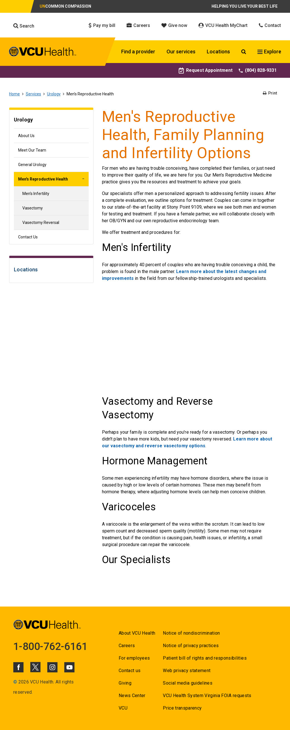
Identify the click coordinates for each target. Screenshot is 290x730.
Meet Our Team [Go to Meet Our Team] (32, 150)
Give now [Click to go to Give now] (174, 25)
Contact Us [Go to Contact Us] (28, 237)
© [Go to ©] (15, 682)
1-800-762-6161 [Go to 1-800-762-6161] (50, 647)
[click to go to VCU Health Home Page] (42, 52)
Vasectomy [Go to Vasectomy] (32, 208)
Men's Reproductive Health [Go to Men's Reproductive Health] (43, 179)
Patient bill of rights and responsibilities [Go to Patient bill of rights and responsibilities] (205, 658)
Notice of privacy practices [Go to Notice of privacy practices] (191, 645)
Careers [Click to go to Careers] (138, 25)
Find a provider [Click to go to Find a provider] (138, 51)
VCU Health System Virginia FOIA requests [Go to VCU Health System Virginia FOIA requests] (207, 695)
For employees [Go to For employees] (134, 658)
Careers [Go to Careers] (127, 645)
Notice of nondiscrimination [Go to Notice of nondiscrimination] (191, 633)
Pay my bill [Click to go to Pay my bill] (102, 25)
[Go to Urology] (51, 120)
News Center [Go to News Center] (132, 695)
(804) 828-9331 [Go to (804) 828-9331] (258, 70)
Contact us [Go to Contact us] (129, 670)
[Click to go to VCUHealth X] (35, 667)
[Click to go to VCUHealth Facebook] (18, 667)
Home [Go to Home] (14, 94)
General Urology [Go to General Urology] (32, 164)
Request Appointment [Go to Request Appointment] (206, 70)
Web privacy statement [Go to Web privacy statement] (186, 670)
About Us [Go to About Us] (26, 135)
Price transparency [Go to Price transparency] (182, 708)
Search (23, 26)
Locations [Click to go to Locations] (218, 51)
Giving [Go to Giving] (125, 683)
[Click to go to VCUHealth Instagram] (52, 667)
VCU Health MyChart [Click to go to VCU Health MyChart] (223, 25)
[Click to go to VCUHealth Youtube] (69, 667)
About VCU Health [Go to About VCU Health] (137, 633)
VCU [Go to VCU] (123, 708)
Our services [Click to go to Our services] (181, 51)
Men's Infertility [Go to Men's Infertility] (35, 193)
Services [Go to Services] (33, 94)
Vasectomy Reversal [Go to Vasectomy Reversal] (40, 222)
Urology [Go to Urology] (54, 94)
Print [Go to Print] (270, 93)
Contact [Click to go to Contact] (270, 25)
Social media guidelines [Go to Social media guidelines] (187, 683)
